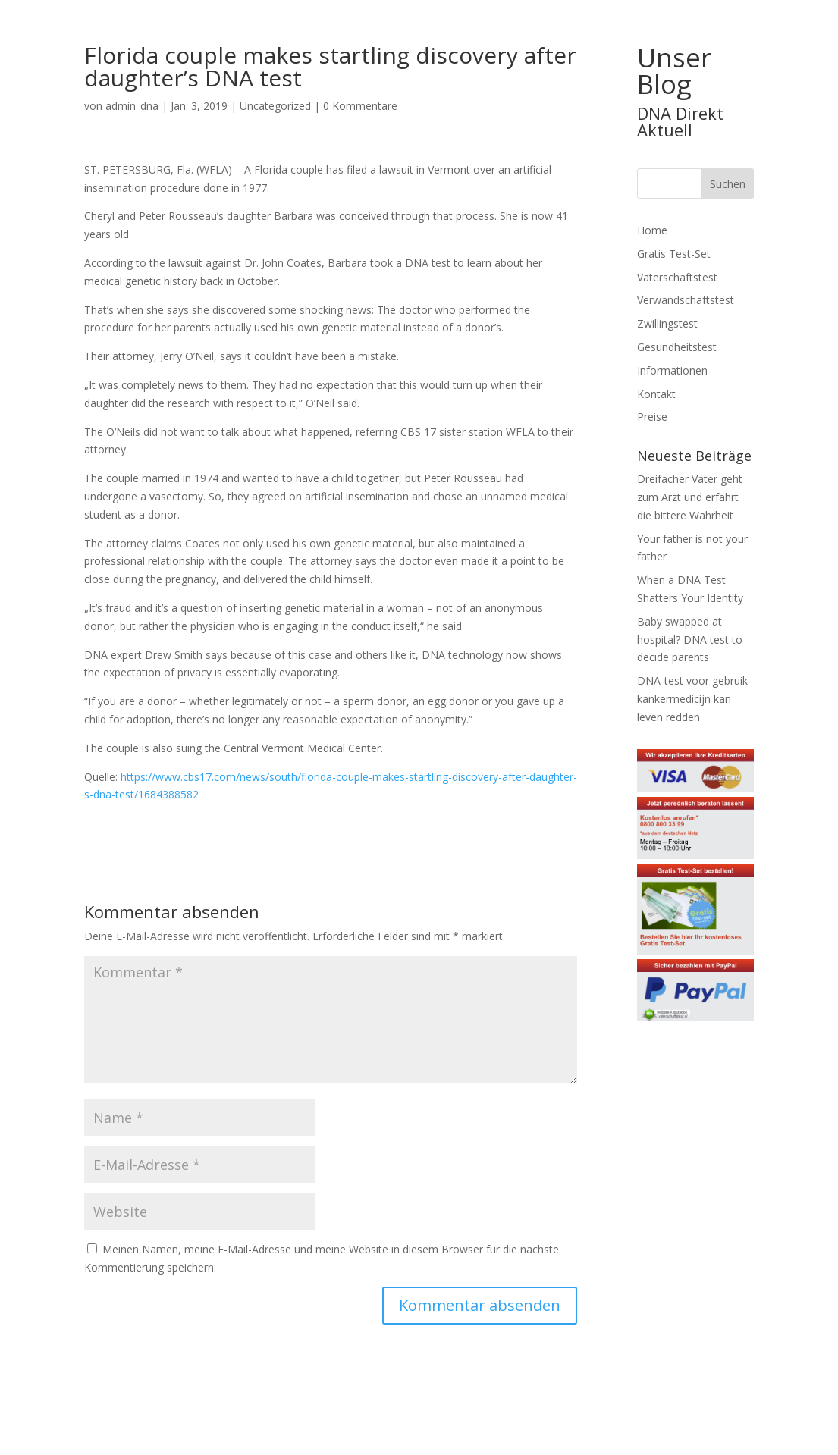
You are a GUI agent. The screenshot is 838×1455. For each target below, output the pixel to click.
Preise (652, 416)
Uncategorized (275, 106)
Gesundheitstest (677, 347)
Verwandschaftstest (685, 300)
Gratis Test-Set (674, 253)
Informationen (672, 370)
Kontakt (656, 394)
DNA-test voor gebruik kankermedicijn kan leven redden (692, 698)
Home (652, 230)
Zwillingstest (667, 323)
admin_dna (131, 106)
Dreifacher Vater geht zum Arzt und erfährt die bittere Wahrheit (689, 497)
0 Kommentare (360, 106)
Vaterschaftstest (677, 277)
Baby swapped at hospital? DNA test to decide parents (689, 639)
